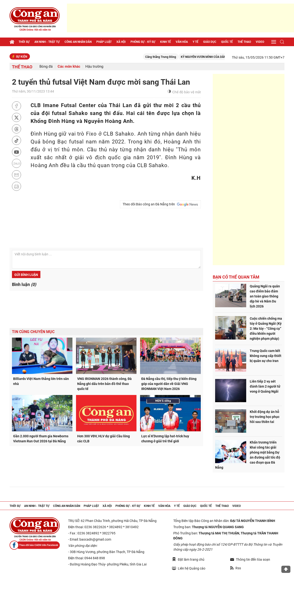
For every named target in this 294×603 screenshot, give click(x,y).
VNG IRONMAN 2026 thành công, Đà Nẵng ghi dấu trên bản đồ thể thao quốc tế (104, 384)
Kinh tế (165, 42)
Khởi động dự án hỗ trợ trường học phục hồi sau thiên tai (264, 417)
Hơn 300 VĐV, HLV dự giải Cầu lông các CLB (103, 438)
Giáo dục (209, 42)
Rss (235, 568)
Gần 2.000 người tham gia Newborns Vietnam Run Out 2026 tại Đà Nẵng (40, 438)
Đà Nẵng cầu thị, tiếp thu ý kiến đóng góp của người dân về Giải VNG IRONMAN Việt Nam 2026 (168, 384)
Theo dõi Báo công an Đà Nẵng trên (160, 204)
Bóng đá (46, 66)
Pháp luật (104, 42)
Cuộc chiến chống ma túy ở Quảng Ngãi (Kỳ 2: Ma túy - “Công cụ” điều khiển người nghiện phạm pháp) (266, 328)
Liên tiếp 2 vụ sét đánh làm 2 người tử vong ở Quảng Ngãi (265, 386)
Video (260, 42)
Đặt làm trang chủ (188, 559)
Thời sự (24, 42)
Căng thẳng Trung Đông (171, 57)
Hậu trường (94, 66)
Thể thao (244, 42)
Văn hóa (182, 42)
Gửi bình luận (26, 275)
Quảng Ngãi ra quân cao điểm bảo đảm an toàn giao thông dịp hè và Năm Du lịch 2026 (265, 296)
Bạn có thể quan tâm (236, 277)
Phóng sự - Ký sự (143, 42)
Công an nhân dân (78, 42)
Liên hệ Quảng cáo (188, 568)
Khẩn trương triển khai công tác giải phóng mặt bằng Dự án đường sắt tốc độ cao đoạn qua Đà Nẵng (247, 454)
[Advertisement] (180, 18)
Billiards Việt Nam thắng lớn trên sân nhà (41, 381)
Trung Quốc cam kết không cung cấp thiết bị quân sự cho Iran (265, 356)
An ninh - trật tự (47, 42)
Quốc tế (227, 42)
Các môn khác (69, 66)
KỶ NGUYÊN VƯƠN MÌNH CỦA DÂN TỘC (216, 57)
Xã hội (121, 42)
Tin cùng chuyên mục (33, 331)
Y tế (195, 42)
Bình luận (24, 284)
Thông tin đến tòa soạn (250, 559)
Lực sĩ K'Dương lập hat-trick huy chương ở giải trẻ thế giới (165, 438)
